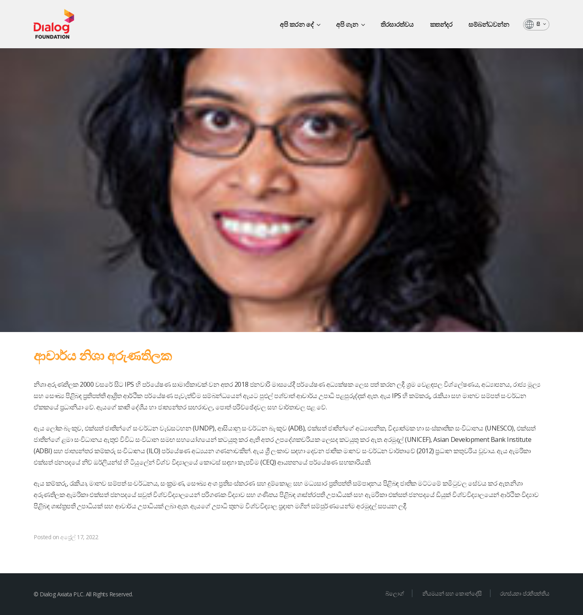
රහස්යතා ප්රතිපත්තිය (524, 593)
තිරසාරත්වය (397, 24)
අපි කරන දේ (301, 24)
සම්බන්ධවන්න (488, 24)
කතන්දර (441, 24)
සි (541, 24)
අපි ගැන (351, 24)
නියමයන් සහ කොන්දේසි (452, 593)
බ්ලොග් (394, 593)
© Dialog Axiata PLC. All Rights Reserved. (83, 594)
